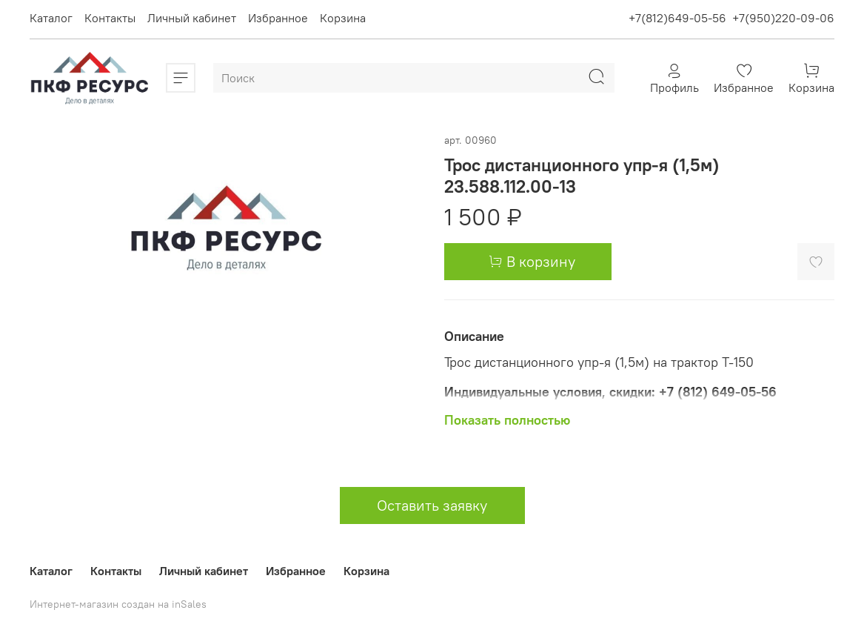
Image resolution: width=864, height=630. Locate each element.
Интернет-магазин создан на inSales (118, 604)
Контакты (109, 17)
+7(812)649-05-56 (677, 17)
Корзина (343, 17)
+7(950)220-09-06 (783, 17)
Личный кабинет (191, 17)
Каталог (51, 17)
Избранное (278, 17)
